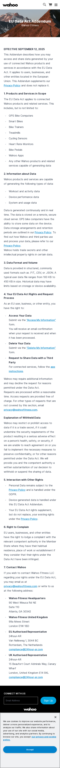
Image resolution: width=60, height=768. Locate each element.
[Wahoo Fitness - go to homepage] (30, 709)
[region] (30, 740)
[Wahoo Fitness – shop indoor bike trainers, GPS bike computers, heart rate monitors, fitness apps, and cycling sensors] (10, 5)
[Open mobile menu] (56, 5)
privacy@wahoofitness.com (20, 409)
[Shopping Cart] (50, 4)
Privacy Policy (12, 85)
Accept (30, 749)
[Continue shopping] (23, 5)
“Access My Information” (41, 320)
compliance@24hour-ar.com (26, 649)
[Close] (55, 717)
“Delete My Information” (41, 347)
